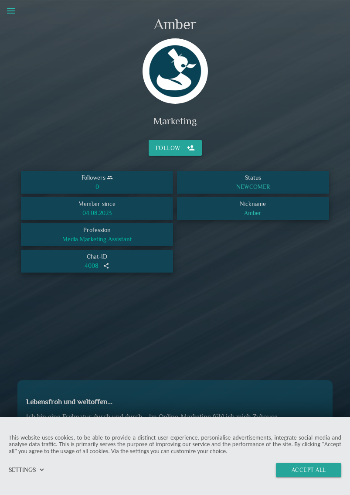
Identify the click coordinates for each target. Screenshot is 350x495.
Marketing (175, 120)
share (106, 266)
